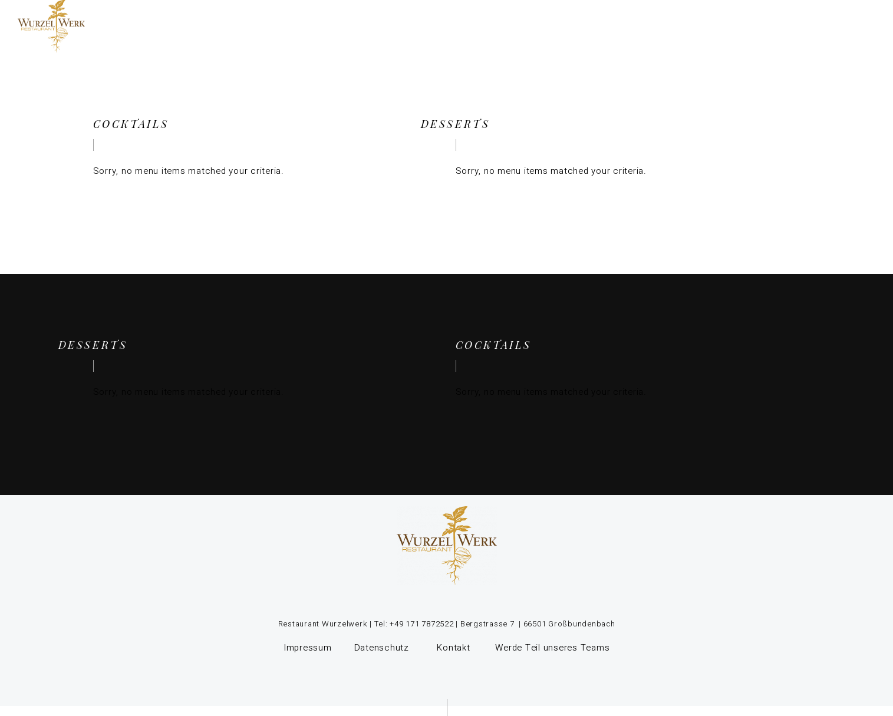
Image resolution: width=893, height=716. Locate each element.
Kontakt (453, 647)
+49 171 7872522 (421, 623)
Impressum (308, 647)
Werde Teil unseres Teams (552, 647)
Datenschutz (383, 647)
